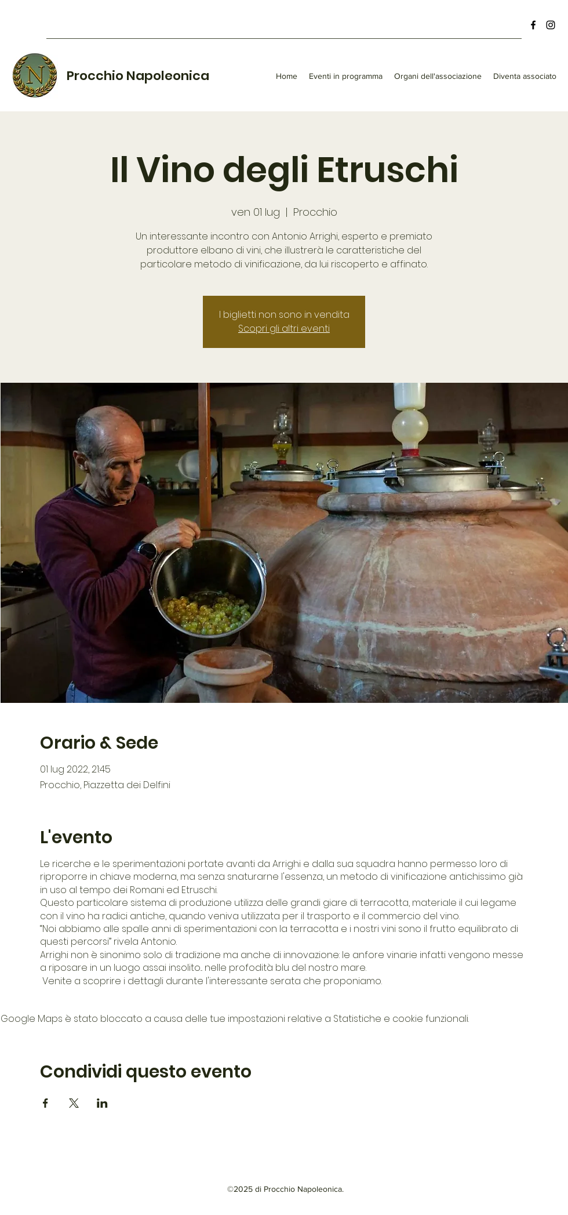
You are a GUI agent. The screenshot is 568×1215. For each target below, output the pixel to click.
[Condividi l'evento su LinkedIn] (102, 1103)
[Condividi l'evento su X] (73, 1103)
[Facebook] (533, 25)
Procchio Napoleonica (138, 76)
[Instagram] (550, 25)
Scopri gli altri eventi (284, 328)
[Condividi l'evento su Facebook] (45, 1103)
